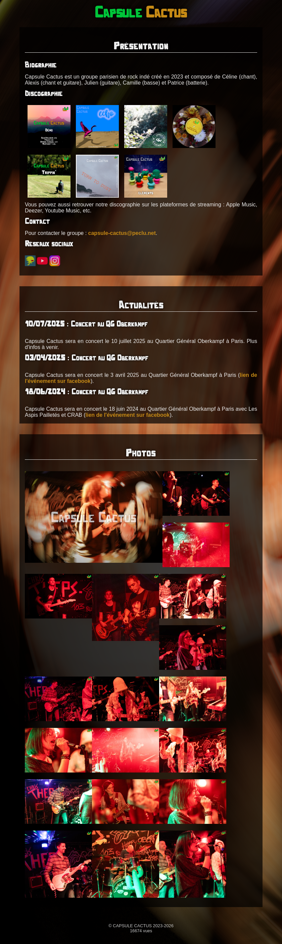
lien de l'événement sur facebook (128, 415)
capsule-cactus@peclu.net (122, 233)
